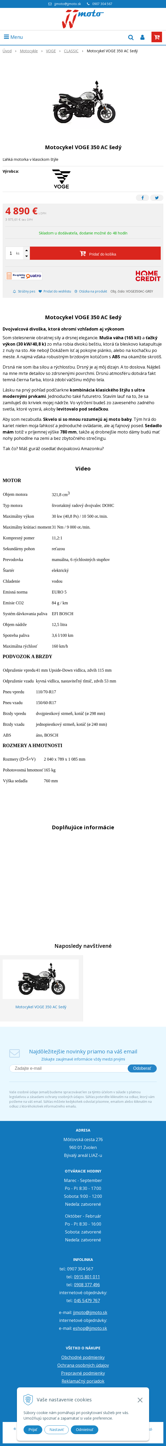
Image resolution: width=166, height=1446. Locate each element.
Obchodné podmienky (83, 1357)
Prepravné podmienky (83, 1373)
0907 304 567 (102, 4)
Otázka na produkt (91, 291)
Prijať (33, 1430)
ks (17, 253)
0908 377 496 (87, 1285)
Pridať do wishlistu (55, 291)
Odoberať (142, 1068)
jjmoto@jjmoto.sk (67, 4)
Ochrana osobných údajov (83, 1365)
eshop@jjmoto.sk (90, 1328)
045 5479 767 (87, 1300)
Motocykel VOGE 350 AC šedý (40, 1006)
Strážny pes (24, 291)
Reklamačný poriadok (83, 1381)
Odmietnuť (84, 1430)
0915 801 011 (87, 1277)
